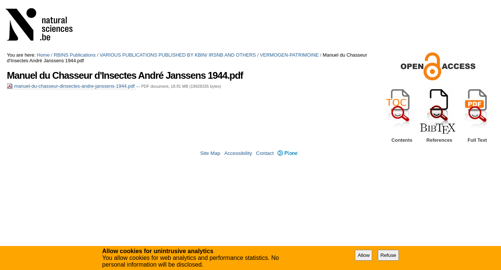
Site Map (210, 153)
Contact (265, 153)
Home (43, 55)
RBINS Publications (75, 55)
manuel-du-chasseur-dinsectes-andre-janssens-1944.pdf (71, 86)
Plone (287, 153)
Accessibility (238, 153)
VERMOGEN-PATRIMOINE (289, 55)
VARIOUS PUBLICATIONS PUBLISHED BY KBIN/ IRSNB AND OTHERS (178, 55)
